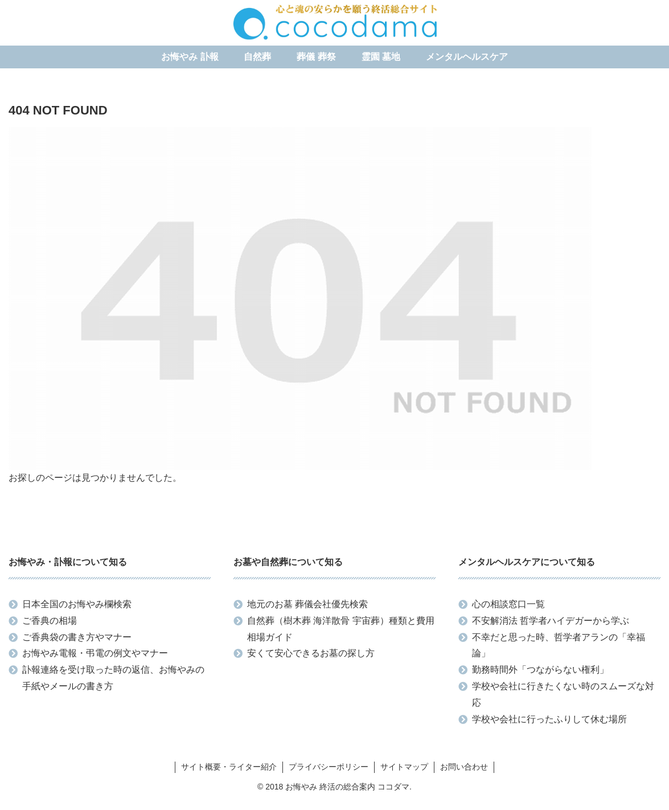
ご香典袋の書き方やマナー (77, 637)
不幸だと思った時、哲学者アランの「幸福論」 (558, 645)
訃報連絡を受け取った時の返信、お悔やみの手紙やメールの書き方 (113, 678)
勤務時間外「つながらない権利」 (540, 669)
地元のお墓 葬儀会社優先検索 (307, 604)
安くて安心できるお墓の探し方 (311, 653)
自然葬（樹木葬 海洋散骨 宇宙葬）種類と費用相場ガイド (340, 629)
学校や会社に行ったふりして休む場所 (549, 719)
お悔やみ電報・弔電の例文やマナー (95, 653)
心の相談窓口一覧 (508, 604)
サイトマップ (404, 766)
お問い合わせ (464, 766)
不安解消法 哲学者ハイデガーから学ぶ (550, 620)
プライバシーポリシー (328, 766)
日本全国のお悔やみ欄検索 (77, 604)
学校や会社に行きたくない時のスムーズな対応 (563, 694)
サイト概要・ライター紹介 (229, 766)
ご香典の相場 (49, 620)
